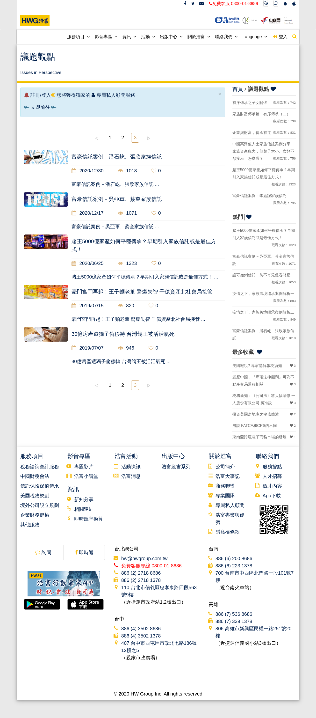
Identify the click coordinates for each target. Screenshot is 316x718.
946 (126, 347)
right (148, 138)
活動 (148, 36)
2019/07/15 (88, 305)
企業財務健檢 (34, 515)
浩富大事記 (227, 476)
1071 (127, 213)
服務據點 (272, 466)
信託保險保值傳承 (39, 486)
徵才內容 (272, 486)
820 (126, 305)
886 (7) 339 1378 (233, 621)
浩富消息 (131, 476)
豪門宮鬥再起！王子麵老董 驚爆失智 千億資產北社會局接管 (142, 292)
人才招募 (272, 476)
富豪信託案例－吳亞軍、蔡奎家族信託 (117, 199)
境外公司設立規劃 (39, 505)
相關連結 (83, 509)
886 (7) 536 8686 (233, 614)
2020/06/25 (88, 263)
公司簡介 (225, 466)
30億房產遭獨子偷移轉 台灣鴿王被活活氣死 (123, 334)
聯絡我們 (226, 36)
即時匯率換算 (88, 518)
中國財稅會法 (34, 476)
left (97, 138)
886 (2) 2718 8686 (141, 573)
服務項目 (78, 36)
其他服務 (30, 524)
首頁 (237, 89)
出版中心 (171, 36)
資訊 (129, 36)
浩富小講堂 (86, 476)
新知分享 (83, 499)
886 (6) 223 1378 (233, 565)
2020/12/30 (88, 170)
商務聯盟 (225, 486)
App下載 (272, 495)
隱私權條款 (227, 532)
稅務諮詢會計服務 (39, 466)
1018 (127, 170)
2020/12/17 (88, 213)
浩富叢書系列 (176, 466)
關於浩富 (198, 36)
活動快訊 (131, 466)
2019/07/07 (88, 347)
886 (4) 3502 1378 (141, 635)
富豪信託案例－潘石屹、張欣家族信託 (117, 157)
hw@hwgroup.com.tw (144, 558)
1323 (127, 263)
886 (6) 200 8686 (233, 558)
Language (255, 36)
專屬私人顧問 (229, 505)
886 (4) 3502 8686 (141, 628)
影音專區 (106, 36)
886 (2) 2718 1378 (141, 580)
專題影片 (83, 466)
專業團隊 (225, 495)
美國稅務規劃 (34, 495)
